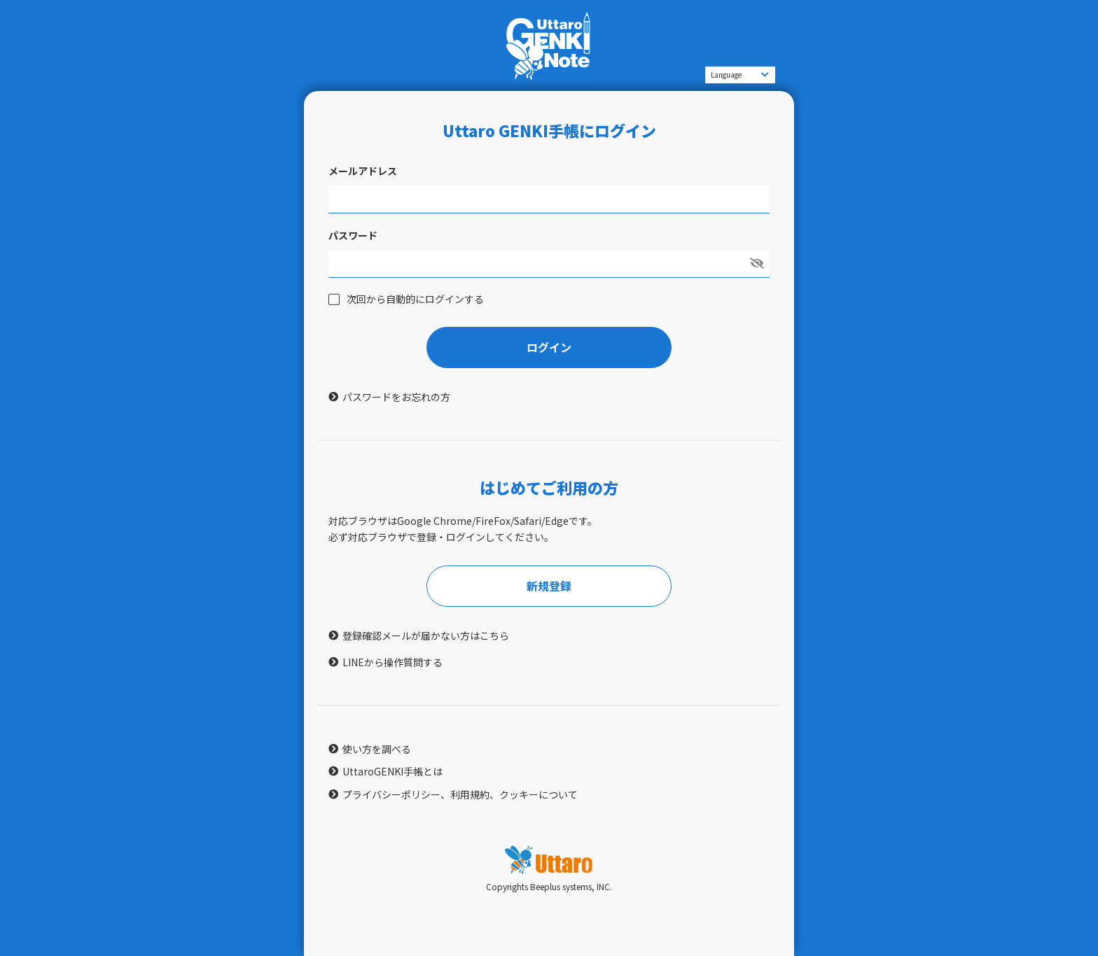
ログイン (549, 347)
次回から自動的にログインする (415, 299)
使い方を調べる (376, 749)
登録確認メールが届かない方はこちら (425, 635)
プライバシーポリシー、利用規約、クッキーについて (460, 794)
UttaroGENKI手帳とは (392, 771)
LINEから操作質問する (392, 662)
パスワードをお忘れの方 (396, 397)
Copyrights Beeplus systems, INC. (549, 886)
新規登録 (549, 585)
